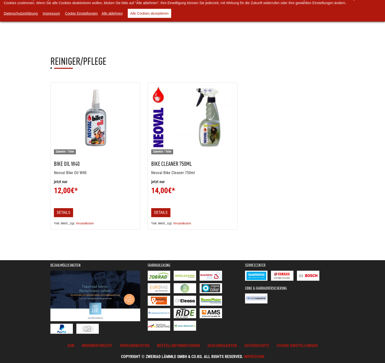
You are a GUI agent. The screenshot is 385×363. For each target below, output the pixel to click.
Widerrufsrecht (97, 345)
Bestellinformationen (178, 345)
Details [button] (63, 212)
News (156, 15)
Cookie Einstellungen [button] (297, 345)
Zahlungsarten (222, 345)
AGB (70, 345)
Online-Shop (106, 15)
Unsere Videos (208, 15)
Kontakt (297, 15)
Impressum (254, 356)
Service (273, 15)
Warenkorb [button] (136, 15)
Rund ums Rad (243, 15)
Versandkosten (85, 223)
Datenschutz (257, 345)
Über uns (178, 15)
